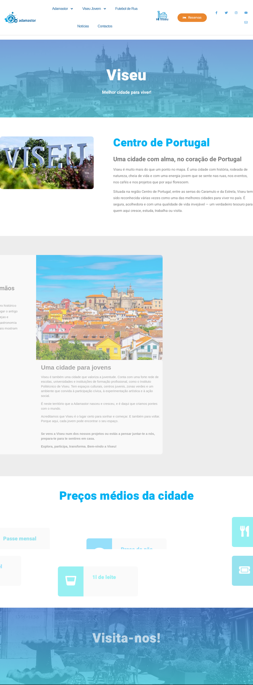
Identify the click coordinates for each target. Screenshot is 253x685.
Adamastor (63, 9)
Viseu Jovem (94, 9)
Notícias (83, 26)
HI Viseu (162, 19)
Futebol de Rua (126, 9)
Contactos (105, 26)
